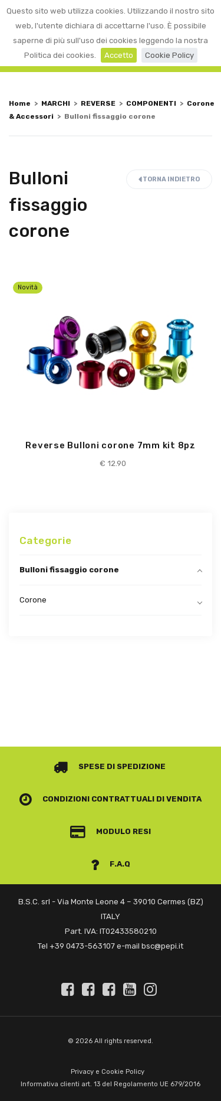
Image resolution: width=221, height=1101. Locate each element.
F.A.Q (111, 863)
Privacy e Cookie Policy (107, 1072)
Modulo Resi (110, 831)
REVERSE (98, 103)
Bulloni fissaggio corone (69, 569)
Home (20, 103)
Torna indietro (169, 179)
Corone (33, 599)
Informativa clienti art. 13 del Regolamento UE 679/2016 (110, 1084)
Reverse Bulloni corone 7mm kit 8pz (110, 445)
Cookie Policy (169, 55)
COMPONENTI (151, 103)
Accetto (118, 55)
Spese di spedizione (110, 766)
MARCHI (55, 103)
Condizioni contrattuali (87, 798)
